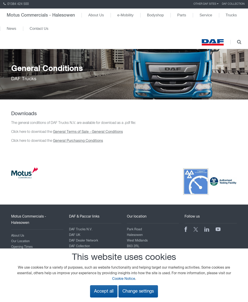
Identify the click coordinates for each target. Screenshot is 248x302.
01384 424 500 (16, 4)
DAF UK (74, 235)
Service (206, 15)
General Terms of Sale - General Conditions (88, 132)
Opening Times (22, 246)
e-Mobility (125, 15)
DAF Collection (233, 4)
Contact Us (39, 28)
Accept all (103, 291)
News (11, 28)
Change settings (138, 291)
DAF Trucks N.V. (80, 229)
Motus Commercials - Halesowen (41, 15)
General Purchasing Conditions (78, 141)
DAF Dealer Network (83, 240)
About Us (96, 15)
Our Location (20, 241)
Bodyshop (155, 15)
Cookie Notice (123, 279)
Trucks (231, 15)
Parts (181, 15)
